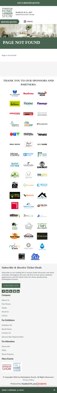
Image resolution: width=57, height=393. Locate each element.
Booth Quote (9, 22)
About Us (5, 300)
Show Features (8, 354)
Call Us (4, 315)
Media (4, 308)
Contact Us (6, 333)
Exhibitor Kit (7, 325)
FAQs (4, 350)
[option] (28, 36)
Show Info (6, 346)
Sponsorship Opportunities (13, 337)
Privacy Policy (28, 380)
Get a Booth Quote (28, 3)
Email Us (5, 311)
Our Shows (6, 304)
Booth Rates (7, 329)
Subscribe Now (11, 285)
